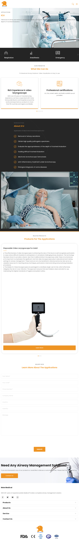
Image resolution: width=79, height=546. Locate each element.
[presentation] (39, 440)
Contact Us (9, 476)
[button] (78, 54)
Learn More (39, 348)
